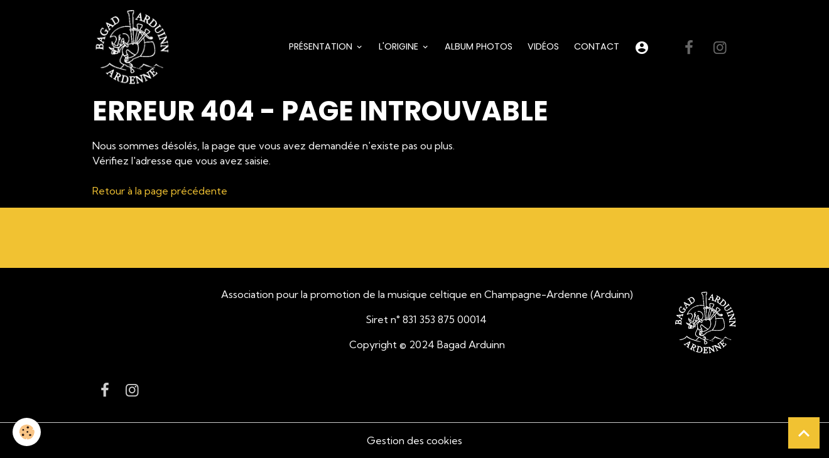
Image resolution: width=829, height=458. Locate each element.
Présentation (322, 46)
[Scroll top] (804, 433)
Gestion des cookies (414, 440)
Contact (596, 46)
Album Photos (478, 46)
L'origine (400, 46)
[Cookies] (27, 432)
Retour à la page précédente (159, 190)
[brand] (134, 47)
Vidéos (543, 46)
